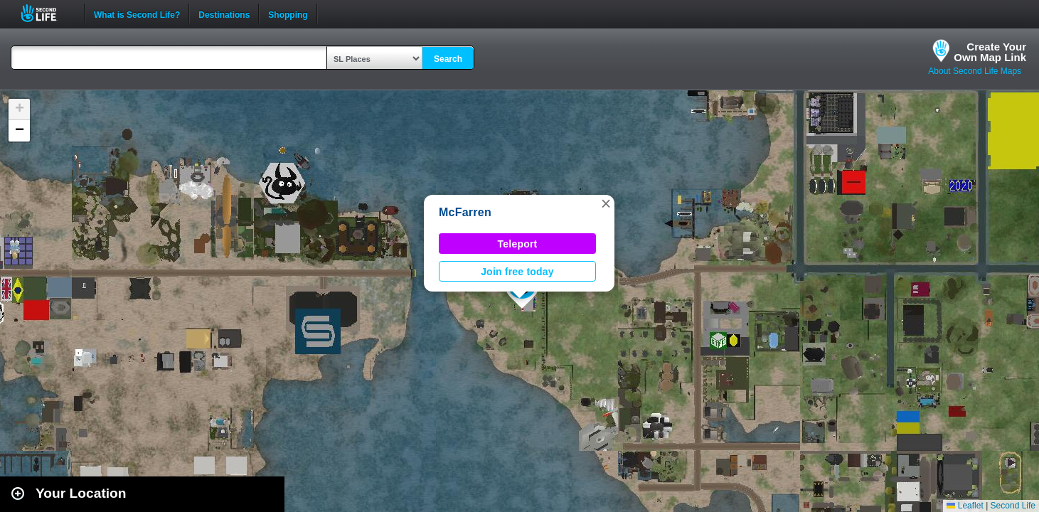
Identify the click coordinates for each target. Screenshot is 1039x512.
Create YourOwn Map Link (990, 52)
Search (448, 59)
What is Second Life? (137, 13)
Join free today (517, 271)
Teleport (518, 244)
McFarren (465, 212)
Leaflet (965, 506)
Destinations (224, 13)
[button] (605, 203)
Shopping (287, 13)
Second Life (46, 13)
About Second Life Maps (974, 71)
